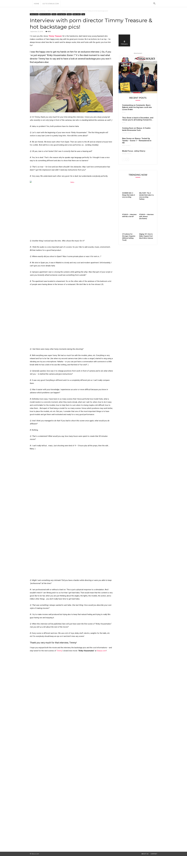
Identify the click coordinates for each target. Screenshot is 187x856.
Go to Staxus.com (50, 4)
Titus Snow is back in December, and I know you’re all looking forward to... (137, 119)
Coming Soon (61, 14)
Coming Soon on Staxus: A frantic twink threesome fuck (136, 129)
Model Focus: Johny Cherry (133, 151)
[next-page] (127, 159)
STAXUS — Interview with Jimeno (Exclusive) (146, 216)
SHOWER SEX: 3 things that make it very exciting (128, 195)
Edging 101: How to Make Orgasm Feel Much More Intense (146, 236)
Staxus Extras (40, 11)
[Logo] (31, 3)
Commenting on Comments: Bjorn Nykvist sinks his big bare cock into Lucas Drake (137, 107)
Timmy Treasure (55, 36)
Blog (124, 112)
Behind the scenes (54, 11)
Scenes (54, 14)
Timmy (59, 651)
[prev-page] (123, 159)
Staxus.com (101, 651)
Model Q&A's (76, 14)
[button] (154, 4)
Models (69, 14)
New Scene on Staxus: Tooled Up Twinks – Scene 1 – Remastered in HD (136, 140)
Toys (83, 14)
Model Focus (126, 153)
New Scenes (126, 145)
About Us (144, 854)
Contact (154, 854)
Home (36, 4)
